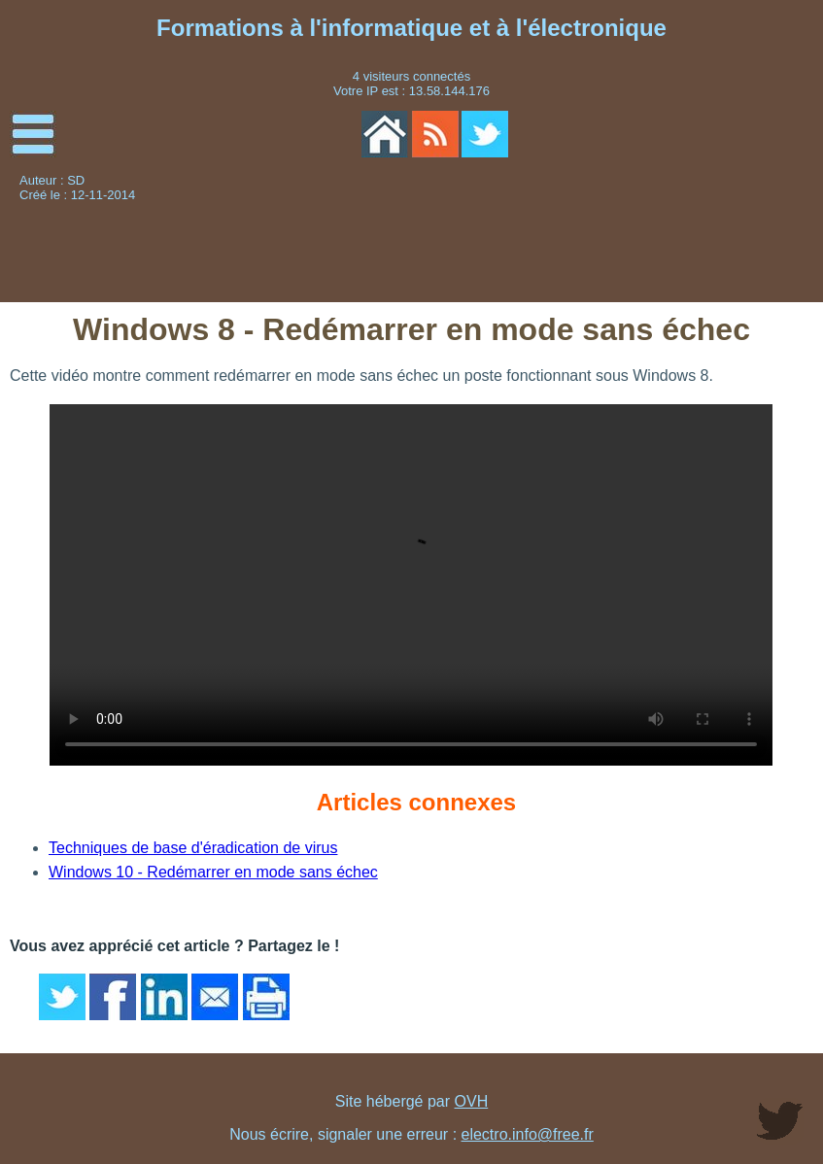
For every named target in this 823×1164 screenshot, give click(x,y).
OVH (472, 1101)
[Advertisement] (687, 238)
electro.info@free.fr (528, 1134)
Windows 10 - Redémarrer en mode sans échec (213, 872)
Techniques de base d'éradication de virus (193, 847)
